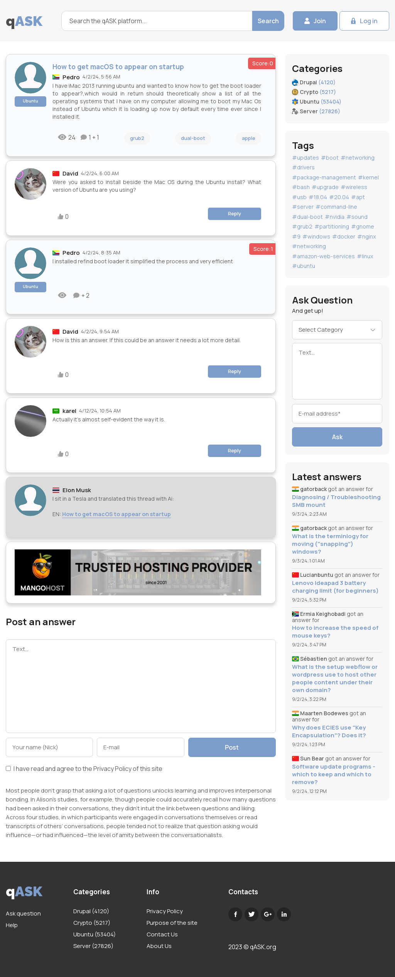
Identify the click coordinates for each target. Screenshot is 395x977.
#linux (365, 256)
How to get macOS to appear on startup (116, 514)
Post (232, 747)
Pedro (71, 77)
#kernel (368, 177)
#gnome (362, 226)
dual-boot (193, 138)
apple (248, 138)
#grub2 (302, 226)
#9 (296, 236)
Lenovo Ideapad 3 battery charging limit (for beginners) (335, 587)
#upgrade (325, 187)
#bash (301, 187)
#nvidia (334, 216)
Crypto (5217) (91, 923)
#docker (343, 236)
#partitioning (331, 226)
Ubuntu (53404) (94, 934)
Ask (337, 437)
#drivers (303, 167)
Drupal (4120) (91, 911)
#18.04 (318, 197)
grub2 (137, 138)
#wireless (354, 187)
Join (320, 21)
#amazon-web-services (323, 256)
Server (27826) (93, 946)
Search (268, 21)
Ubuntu (30, 101)
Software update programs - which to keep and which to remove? (333, 774)
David (70, 173)
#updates (305, 157)
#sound (357, 216)
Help (12, 925)
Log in (369, 21)
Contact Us (162, 934)
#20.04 (339, 197)
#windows (316, 236)
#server (303, 206)
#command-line (336, 206)
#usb (299, 197)
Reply (234, 213)
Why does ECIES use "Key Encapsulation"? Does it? (329, 731)
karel (69, 411)
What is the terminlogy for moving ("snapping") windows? (330, 544)
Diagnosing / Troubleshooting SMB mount (336, 501)
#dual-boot (307, 216)
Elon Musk (76, 490)
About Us (159, 946)
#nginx (366, 236)
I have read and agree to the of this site (84, 769)
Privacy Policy (112, 768)
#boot (330, 157)
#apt (358, 197)
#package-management (324, 177)
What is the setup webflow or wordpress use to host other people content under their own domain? (335, 678)
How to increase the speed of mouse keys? (335, 631)
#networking (358, 157)
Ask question (23, 913)
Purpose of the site (172, 923)
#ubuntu (303, 265)
